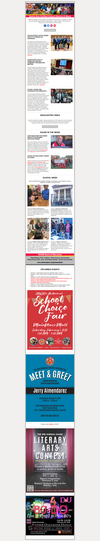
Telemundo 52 (43, 150)
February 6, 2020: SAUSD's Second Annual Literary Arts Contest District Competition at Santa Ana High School (49, 281)
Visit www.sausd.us (50, 30)
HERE (51, 424)
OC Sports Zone (39, 167)
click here (29, 55)
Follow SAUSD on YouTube (50, 126)
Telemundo (32, 151)
